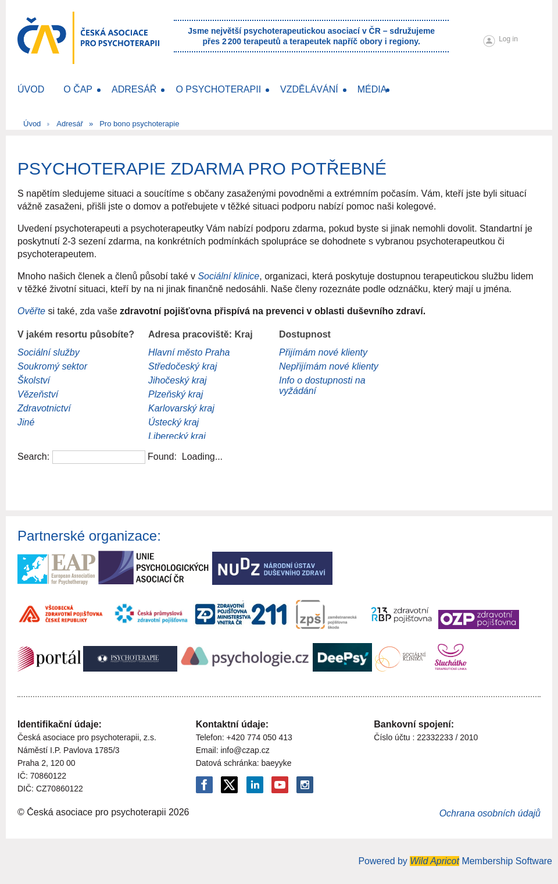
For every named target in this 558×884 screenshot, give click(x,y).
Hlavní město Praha (189, 352)
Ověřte (32, 311)
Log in (508, 39)
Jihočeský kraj (177, 380)
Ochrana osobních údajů (490, 813)
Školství (33, 380)
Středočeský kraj (182, 366)
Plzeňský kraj (175, 394)
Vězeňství (37, 394)
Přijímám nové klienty (323, 352)
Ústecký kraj (173, 422)
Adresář (69, 123)
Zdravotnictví (44, 408)
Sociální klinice (228, 276)
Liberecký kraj (177, 436)
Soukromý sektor (52, 366)
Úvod (32, 123)
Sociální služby (48, 352)
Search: (33, 456)
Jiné (25, 422)
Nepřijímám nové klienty (328, 366)
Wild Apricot (434, 861)
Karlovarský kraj (181, 408)
